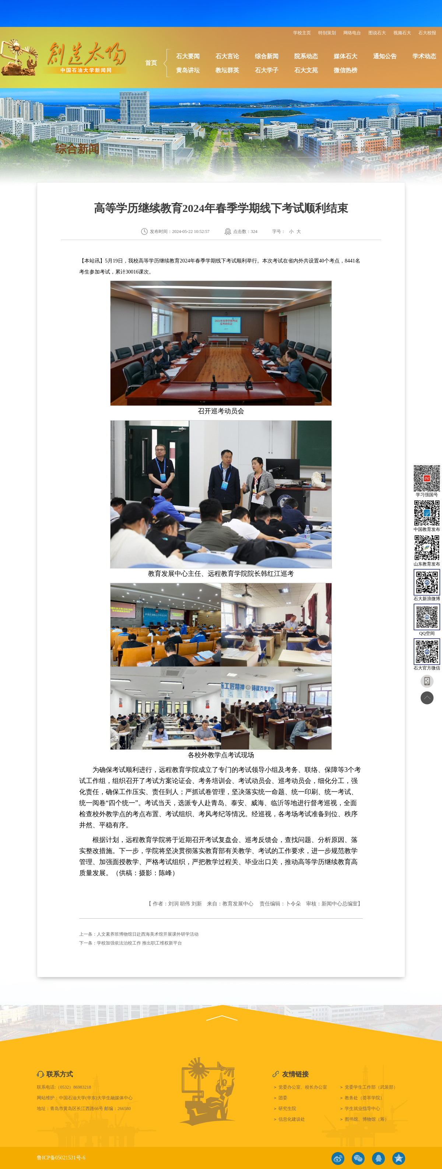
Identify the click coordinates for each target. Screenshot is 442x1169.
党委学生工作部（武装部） (371, 1087)
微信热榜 (345, 70)
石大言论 (227, 56)
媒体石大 (345, 56)
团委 (282, 1097)
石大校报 (427, 32)
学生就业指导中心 (362, 1108)
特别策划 (327, 32)
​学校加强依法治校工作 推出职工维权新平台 (139, 943)
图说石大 (377, 32)
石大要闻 (188, 56)
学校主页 (302, 32)
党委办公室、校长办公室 (302, 1087)
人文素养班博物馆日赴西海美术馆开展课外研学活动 (148, 934)
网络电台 (352, 32)
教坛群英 (227, 70)
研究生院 (287, 1108)
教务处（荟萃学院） (365, 1097)
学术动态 (424, 56)
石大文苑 (306, 70)
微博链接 (338, 1158)
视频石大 (402, 32)
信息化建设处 (291, 1119)
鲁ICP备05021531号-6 (61, 1158)
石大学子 (266, 70)
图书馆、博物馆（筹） (367, 1119)
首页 (151, 63)
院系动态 (306, 56)
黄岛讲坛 (188, 70)
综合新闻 (266, 56)
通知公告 (385, 56)
